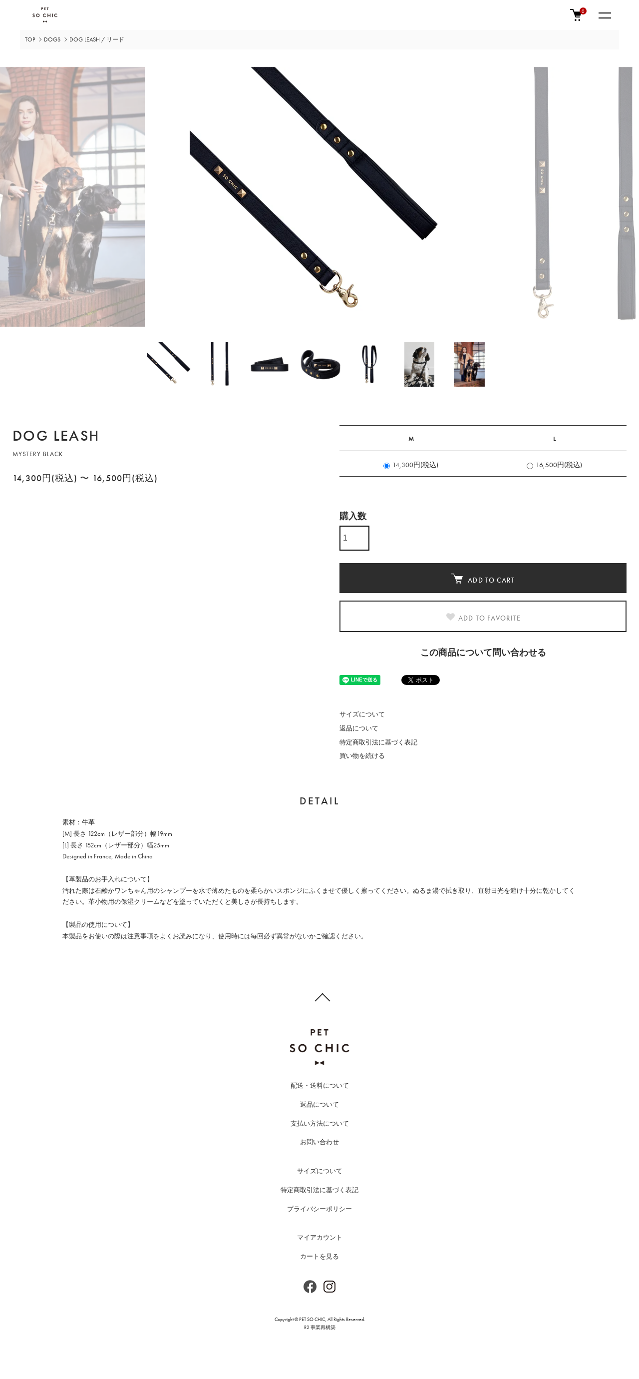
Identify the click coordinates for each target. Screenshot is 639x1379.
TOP (30, 39)
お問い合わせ (319, 1142)
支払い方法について (320, 1123)
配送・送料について (320, 1085)
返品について (358, 728)
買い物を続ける (362, 755)
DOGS (52, 39)
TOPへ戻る (319, 997)
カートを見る (319, 1256)
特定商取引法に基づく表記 (378, 742)
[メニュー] (604, 15)
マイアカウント (319, 1237)
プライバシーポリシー (319, 1209)
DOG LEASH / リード (96, 39)
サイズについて (362, 714)
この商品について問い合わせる (483, 652)
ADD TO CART (482, 579)
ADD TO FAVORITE (483, 618)
